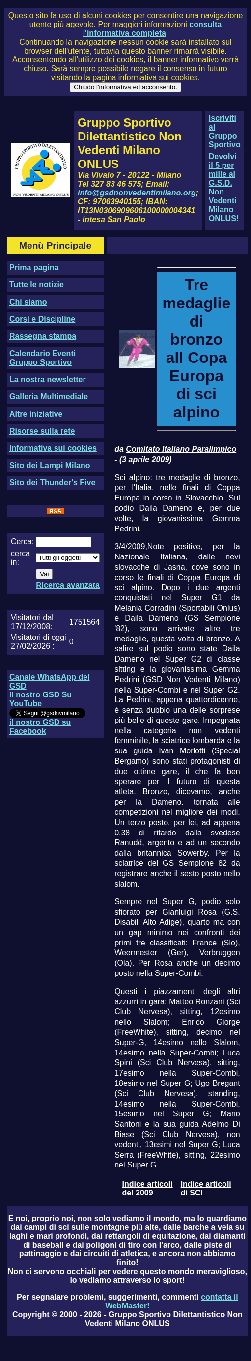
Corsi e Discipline (42, 319)
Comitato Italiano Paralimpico (181, 449)
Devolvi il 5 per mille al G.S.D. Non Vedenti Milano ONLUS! (224, 187)
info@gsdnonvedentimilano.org (136, 193)
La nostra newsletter (47, 379)
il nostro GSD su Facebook (40, 726)
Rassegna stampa (42, 336)
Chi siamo (28, 302)
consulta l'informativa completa (152, 28)
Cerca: (22, 541)
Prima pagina (33, 267)
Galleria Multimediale (48, 396)
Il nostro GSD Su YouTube (40, 699)
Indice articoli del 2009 (147, 1188)
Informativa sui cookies (53, 448)
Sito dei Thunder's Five (52, 482)
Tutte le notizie (36, 284)
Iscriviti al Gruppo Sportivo (225, 131)
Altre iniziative (35, 414)
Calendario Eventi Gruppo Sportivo (42, 357)
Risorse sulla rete (42, 431)
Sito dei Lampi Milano (49, 465)
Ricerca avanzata (68, 585)
